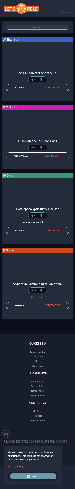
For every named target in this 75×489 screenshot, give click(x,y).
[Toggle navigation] (65, 9)
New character (37, 351)
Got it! (33, 476)
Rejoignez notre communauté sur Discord (36, 441)
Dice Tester (37, 365)
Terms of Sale (37, 390)
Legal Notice (37, 395)
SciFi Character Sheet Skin (37, 73)
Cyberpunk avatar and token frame (37, 283)
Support (37, 415)
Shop (37, 361)
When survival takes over (37, 222)
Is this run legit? (37, 297)
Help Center (37, 411)
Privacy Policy (37, 381)
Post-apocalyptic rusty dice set (37, 209)
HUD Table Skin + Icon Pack (37, 141)
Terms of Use (37, 386)
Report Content (38, 420)
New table (37, 356)
